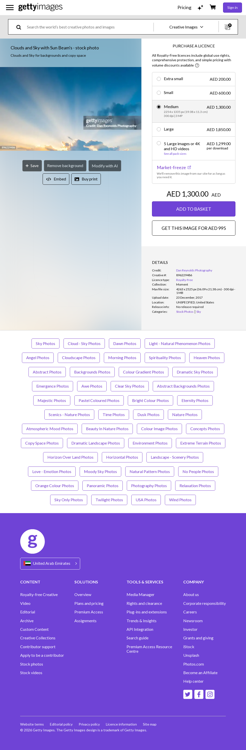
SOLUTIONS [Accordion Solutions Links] (86, 581)
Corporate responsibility (204, 603)
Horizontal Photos (122, 457)
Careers (190, 612)
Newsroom (193, 620)
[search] (20, 26)
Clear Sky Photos (129, 386)
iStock (188, 646)
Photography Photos (149, 485)
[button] (70, 109)
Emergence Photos (52, 386)
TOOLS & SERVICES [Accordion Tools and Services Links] (145, 581)
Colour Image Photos (159, 428)
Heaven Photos (207, 357)
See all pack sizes (175, 153)
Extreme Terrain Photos (200, 443)
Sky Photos (45, 343)
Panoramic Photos (102, 485)
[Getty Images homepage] (40, 7)
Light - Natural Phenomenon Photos (179, 343)
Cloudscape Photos (79, 357)
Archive (27, 620)
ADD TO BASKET (193, 209)
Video (25, 603)
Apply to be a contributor (42, 655)
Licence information (121, 724)
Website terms (32, 724)
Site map (150, 724)
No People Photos (198, 471)
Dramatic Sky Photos (195, 371)
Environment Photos (150, 443)
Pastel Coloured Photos (99, 400)
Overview (82, 594)
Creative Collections (37, 638)
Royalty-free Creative (39, 594)
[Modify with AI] (104, 165)
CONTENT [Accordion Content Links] (30, 581)
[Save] (32, 165)
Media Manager (141, 594)
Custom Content (34, 629)
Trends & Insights (142, 620)
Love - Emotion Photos (51, 471)
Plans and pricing (89, 603)
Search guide (137, 638)
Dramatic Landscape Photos (95, 443)
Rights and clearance (144, 603)
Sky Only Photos (68, 499)
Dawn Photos (124, 343)
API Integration (140, 629)
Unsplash (191, 655)
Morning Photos (122, 357)
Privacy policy (89, 724)
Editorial (27, 612)
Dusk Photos (148, 414)
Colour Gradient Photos (143, 371)
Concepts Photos (205, 428)
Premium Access (88, 612)
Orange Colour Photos (54, 485)
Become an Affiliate (200, 672)
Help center (193, 681)
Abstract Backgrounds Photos (183, 386)
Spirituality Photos (165, 357)
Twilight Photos (109, 499)
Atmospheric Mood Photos (49, 428)
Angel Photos (37, 357)
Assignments (85, 620)
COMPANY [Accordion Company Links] (193, 581)
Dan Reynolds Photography (194, 270)
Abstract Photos (47, 371)
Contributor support (37, 646)
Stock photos (31, 664)
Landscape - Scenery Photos (175, 457)
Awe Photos (91, 386)
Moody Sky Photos (100, 471)
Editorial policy (61, 724)
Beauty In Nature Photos (107, 428)
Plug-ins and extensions (147, 612)
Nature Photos (185, 414)
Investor (190, 629)
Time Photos (114, 414)
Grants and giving (198, 638)
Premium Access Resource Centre (149, 648)
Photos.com (193, 664)
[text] (89, 27)
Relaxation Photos (195, 485)
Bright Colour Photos (150, 400)
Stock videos (31, 672)
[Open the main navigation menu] (10, 8)
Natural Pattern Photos (150, 471)
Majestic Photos (52, 400)
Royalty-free (184, 280)
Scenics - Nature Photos (69, 414)
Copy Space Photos (42, 443)
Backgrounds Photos (92, 371)
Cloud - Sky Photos (84, 343)
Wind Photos (180, 499)
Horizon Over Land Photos (70, 457)
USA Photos (146, 499)
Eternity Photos (194, 400)
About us (191, 594)
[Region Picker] (50, 564)
